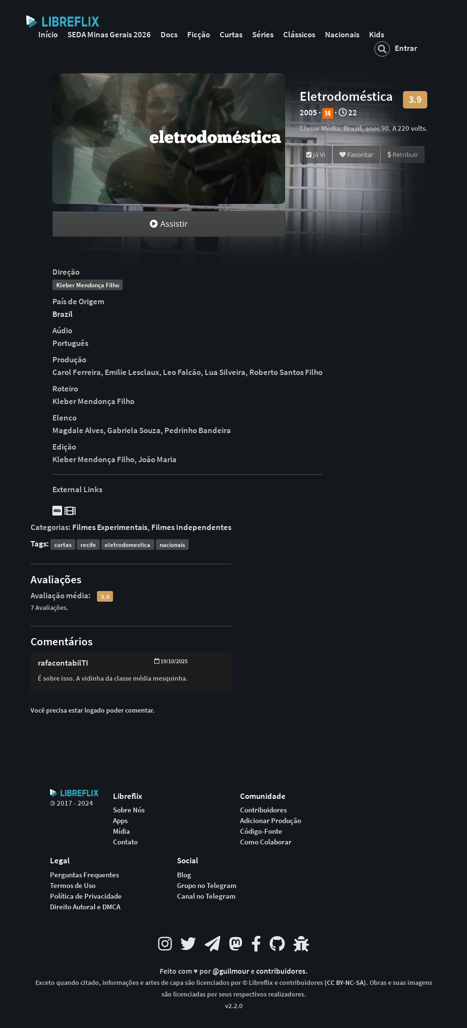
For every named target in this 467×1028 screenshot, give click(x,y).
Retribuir (402, 154)
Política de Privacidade (86, 896)
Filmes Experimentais (109, 527)
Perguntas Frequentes (84, 875)
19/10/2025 (171, 661)
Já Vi (315, 154)
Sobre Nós (129, 810)
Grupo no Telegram (207, 885)
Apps (120, 820)
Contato (125, 842)
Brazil (62, 314)
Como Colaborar (265, 842)
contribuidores (281, 971)
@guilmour (231, 971)
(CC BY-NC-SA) (345, 982)
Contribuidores (263, 810)
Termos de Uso (73, 885)
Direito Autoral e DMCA (85, 907)
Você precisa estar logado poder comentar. (93, 710)
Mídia (121, 831)
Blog (184, 875)
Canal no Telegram (206, 896)
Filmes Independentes (191, 527)
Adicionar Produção (270, 820)
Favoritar (356, 154)
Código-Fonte (261, 831)
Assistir (169, 223)
